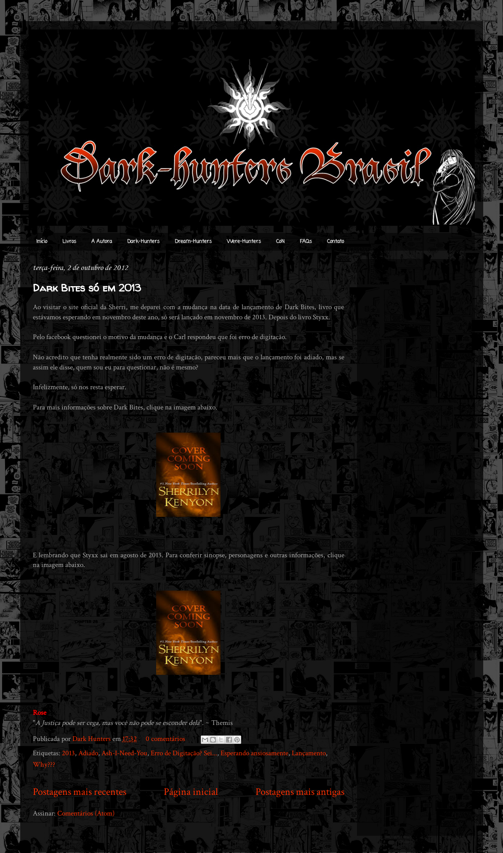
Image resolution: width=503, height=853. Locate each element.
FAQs (306, 242)
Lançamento (309, 753)
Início (41, 242)
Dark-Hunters (143, 242)
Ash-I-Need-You (124, 753)
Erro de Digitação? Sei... (184, 753)
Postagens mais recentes (79, 791)
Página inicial (191, 791)
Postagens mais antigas (299, 791)
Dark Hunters (92, 738)
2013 (68, 753)
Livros (69, 242)
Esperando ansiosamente (254, 753)
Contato (335, 242)
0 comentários (165, 738)
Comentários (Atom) (85, 813)
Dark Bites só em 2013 (87, 288)
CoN (280, 242)
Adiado (88, 753)
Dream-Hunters (193, 242)
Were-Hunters (244, 242)
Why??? (44, 764)
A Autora (101, 242)
